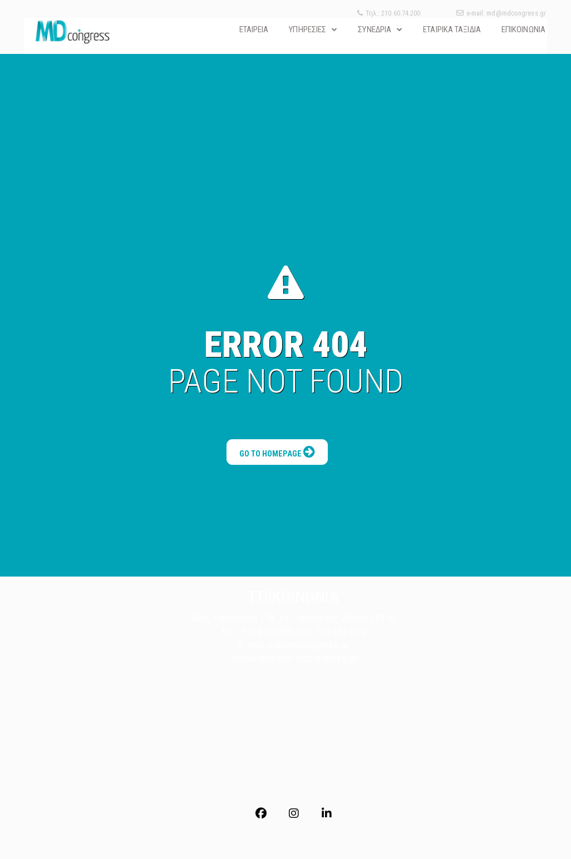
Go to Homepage (277, 440)
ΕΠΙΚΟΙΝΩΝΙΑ (523, 29)
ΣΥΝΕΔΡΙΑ (374, 29)
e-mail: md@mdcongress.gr (501, 13)
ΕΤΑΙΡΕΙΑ (254, 29)
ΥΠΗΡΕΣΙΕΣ (307, 29)
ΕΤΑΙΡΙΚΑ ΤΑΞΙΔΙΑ (452, 29)
